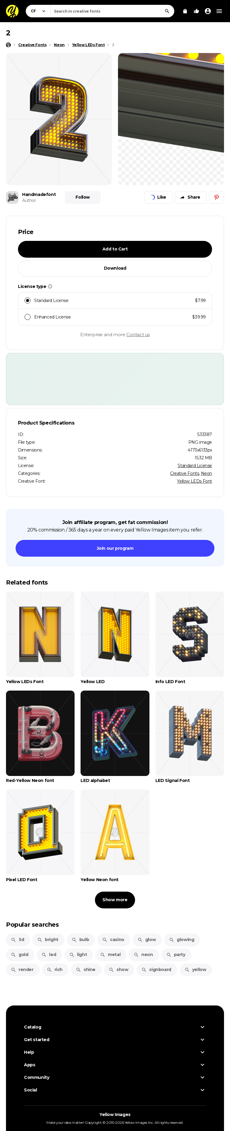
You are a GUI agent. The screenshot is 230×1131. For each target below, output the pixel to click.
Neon (206, 473)
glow (146, 939)
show (118, 969)
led (48, 954)
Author (29, 200)
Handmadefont (39, 194)
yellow (195, 969)
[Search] (167, 11)
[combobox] (112, 11)
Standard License (195, 465)
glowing (181, 939)
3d (17, 939)
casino (113, 939)
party (175, 954)
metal (110, 954)
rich (55, 969)
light (78, 954)
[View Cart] (185, 11)
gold (19, 954)
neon (143, 954)
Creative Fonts (184, 473)
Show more (114, 899)
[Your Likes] (196, 11)
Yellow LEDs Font (194, 481)
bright (47, 939)
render (22, 969)
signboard (156, 969)
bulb (80, 939)
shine (86, 969)
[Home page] (8, 45)
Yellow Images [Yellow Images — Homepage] (115, 1114)
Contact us (138, 334)
